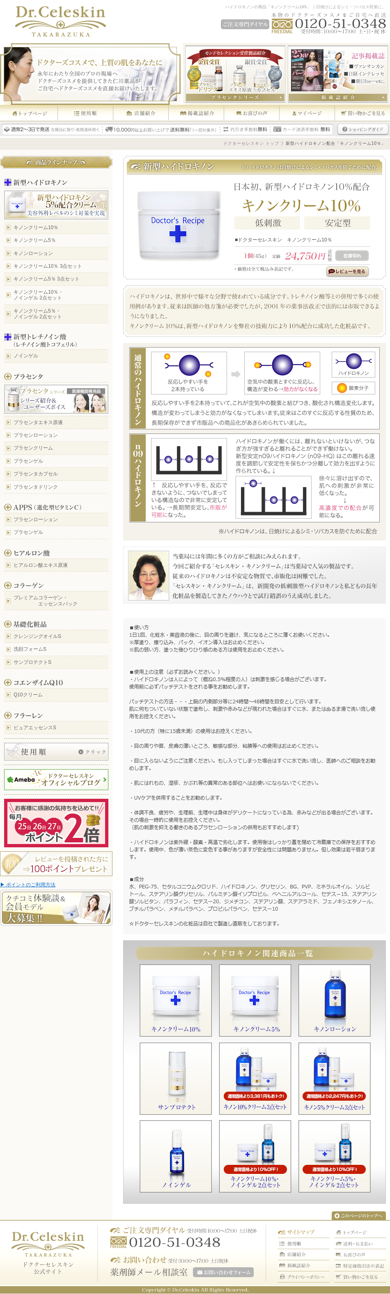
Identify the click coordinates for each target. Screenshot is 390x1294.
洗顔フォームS (30, 649)
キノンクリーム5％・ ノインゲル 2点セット (38, 314)
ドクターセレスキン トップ (251, 143)
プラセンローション (36, 435)
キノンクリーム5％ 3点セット (47, 279)
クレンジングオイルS (37, 636)
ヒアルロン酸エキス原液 (41, 565)
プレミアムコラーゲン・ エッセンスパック (46, 600)
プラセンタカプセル (36, 474)
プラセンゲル (28, 461)
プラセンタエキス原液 (38, 422)
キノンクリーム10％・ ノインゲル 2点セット (38, 295)
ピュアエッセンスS (35, 727)
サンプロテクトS (32, 662)
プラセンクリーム (33, 448)
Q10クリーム (28, 695)
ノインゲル (26, 356)
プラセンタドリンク (36, 487)
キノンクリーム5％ (35, 240)
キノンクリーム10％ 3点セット (48, 266)
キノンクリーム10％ (36, 227)
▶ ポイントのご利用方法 (27, 885)
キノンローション (33, 253)
